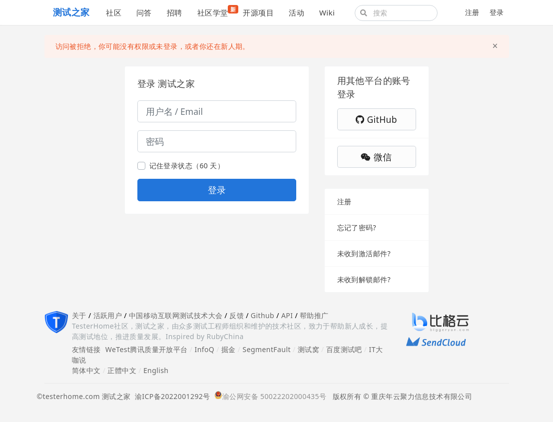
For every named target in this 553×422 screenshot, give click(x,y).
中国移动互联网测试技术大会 (175, 315)
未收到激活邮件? (364, 253)
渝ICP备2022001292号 (170, 396)
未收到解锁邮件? (364, 279)
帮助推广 (314, 315)
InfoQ (204, 349)
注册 (472, 12)
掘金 (228, 349)
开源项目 (258, 12)
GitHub (376, 119)
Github (262, 315)
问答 (144, 12)
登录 (497, 12)
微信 (376, 157)
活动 (296, 12)
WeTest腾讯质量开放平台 (146, 349)
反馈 (236, 315)
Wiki (327, 12)
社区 (113, 12)
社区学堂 (216, 11)
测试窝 (308, 349)
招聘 (174, 12)
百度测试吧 (344, 349)
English (156, 370)
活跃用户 (107, 315)
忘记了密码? (357, 227)
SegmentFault (267, 349)
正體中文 (121, 370)
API (287, 315)
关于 (79, 315)
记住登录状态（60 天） (187, 165)
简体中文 (86, 370)
